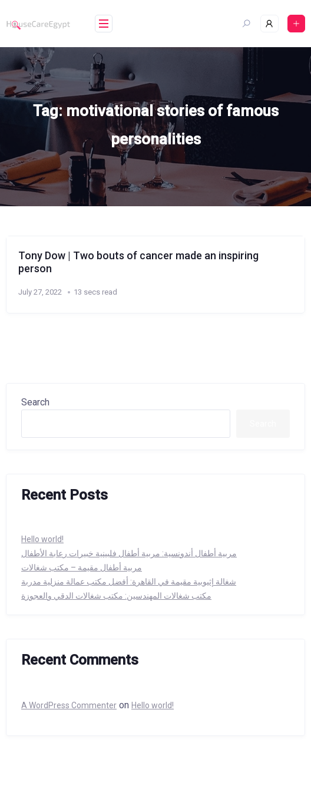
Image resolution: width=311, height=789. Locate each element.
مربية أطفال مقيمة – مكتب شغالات (81, 567)
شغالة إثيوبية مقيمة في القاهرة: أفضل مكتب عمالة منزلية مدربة (128, 581)
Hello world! (42, 539)
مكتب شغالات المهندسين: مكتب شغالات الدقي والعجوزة (116, 595)
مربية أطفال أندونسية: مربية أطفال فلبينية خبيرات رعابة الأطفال (129, 553)
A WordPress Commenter (69, 705)
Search (35, 402)
